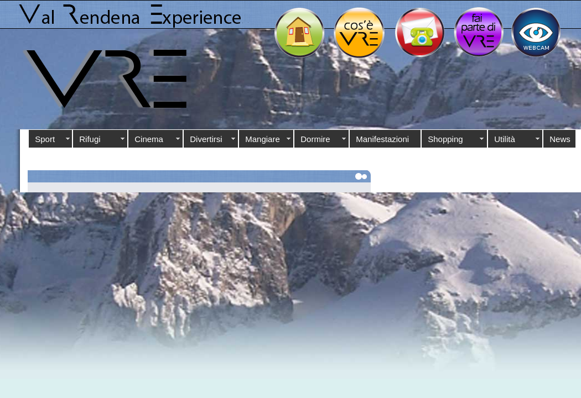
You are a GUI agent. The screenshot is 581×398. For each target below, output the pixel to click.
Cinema (148, 139)
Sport (45, 139)
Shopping (445, 139)
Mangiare (262, 139)
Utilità (504, 139)
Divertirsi (206, 139)
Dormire (315, 139)
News (559, 139)
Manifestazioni (382, 139)
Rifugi (89, 139)
